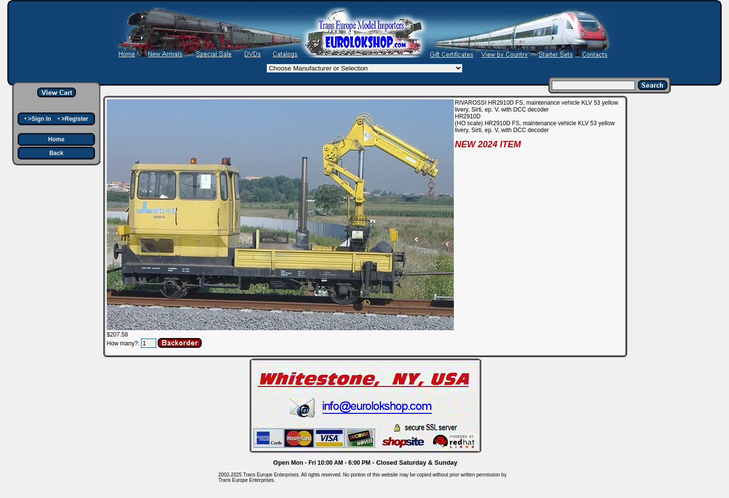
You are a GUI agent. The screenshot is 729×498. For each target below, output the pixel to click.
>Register (74, 118)
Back (56, 153)
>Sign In (39, 118)
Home (56, 139)
